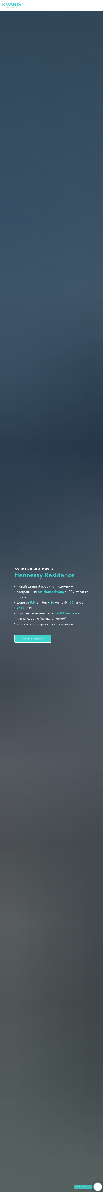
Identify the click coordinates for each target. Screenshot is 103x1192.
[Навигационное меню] (99, 5)
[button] (32, 639)
